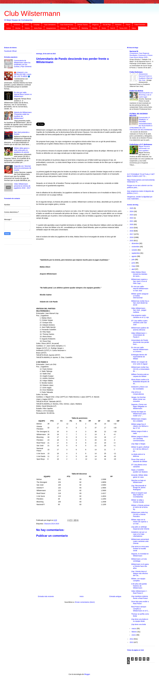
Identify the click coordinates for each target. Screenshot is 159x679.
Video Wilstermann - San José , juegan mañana (138, 310)
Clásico (26, 24)
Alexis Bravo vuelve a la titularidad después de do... (140, 382)
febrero (134, 632)
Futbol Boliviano (136, 72)
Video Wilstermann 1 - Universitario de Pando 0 (139, 335)
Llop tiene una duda (138, 624)
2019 (132, 228)
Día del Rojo (107, 24)
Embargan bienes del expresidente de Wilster (139, 357)
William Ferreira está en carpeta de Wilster (140, 375)
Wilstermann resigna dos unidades (138, 420)
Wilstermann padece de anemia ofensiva (140, 329)
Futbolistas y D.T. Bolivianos (141, 144)
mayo (134, 266)
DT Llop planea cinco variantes (139, 466)
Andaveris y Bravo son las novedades (139, 388)
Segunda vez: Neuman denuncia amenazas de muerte (22, 168)
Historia (27, 28)
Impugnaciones (51, 28)
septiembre (136, 253)
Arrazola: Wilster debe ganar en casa (139, 476)
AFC (7, 24)
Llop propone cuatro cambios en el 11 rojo (140, 316)
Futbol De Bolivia (136, 91)
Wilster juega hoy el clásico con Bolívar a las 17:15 (139, 426)
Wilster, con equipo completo (138, 580)
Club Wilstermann (32, 13)
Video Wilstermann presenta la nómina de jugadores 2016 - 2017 (22, 186)
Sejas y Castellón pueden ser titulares (139, 471)
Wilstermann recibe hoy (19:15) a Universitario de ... (140, 369)
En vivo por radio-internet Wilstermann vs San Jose (139, 289)
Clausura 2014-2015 (51, 524)
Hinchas (17, 28)
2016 (132, 237)
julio (133, 259)
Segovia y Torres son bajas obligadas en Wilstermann (139, 406)
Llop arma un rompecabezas (137, 393)
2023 (132, 215)
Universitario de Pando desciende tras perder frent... (140, 342)
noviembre (136, 247)
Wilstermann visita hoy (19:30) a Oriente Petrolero (139, 514)
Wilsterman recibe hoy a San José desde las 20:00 (140, 303)
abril (133, 269)
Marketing (85, 28)
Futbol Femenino (140, 24)
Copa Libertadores (50, 24)
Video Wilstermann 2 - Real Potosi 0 (139, 592)
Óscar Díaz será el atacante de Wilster (139, 460)
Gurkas (8, 28)
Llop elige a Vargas (138, 444)
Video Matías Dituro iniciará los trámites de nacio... (139, 274)
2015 (132, 241)
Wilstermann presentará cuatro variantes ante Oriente (140, 541)
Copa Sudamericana (66, 24)
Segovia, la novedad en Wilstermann (140, 555)
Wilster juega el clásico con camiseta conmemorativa (139, 439)
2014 (132, 639)
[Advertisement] (75, 39)
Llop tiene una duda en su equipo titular (139, 620)
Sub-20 (112, 28)
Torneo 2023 (123, 28)
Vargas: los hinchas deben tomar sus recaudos (138, 399)
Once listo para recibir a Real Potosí (140, 602)
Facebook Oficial (10, 51)
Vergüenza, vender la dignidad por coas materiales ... (139, 198)
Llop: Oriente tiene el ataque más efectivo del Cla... (139, 573)
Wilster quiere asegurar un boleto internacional (139, 296)
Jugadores (74, 28)
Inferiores (63, 28)
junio (134, 263)
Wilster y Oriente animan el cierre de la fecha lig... (140, 507)
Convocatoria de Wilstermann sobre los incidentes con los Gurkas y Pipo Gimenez (23, 63)
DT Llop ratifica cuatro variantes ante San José (139, 323)
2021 (132, 221)
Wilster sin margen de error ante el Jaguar (139, 363)
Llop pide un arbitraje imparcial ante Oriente (140, 528)
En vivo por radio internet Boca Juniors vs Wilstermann (23, 94)
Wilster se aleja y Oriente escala (137, 501)
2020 (132, 224)
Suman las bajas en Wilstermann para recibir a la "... (138, 414)
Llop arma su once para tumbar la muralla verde (140, 548)
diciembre (135, 243)
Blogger (87, 674)
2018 (132, 231)
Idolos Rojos (38, 28)
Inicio (82, 596)
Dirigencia (95, 24)
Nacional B (134, 51)
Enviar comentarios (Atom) (85, 602)
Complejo (37, 24)
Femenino (118, 24)
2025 (132, 208)
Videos (134, 28)
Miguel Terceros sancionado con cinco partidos (144, 148)
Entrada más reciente (46, 596)
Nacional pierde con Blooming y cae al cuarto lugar (146, 95)
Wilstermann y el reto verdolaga (139, 560)
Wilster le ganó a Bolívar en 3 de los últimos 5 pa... (140, 449)
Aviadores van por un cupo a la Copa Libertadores (139, 534)
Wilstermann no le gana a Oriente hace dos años (140, 566)
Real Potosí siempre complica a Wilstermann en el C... (140, 609)
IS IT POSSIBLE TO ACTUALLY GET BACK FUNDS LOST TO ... (141, 175)
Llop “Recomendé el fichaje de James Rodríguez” (138, 488)
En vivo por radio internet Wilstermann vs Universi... (139, 349)
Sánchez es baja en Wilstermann (138, 481)
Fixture (128, 24)
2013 (132, 642)
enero (134, 635)
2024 (132, 211)
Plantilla (94, 28)
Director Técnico (82, 24)
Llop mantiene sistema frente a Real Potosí (139, 597)
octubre (135, 250)
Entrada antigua (115, 596)
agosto (134, 256)
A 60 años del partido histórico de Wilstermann (139, 586)
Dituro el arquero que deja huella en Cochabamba (139, 495)
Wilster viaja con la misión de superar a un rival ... (139, 522)
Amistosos (17, 24)
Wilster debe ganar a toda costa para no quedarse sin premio (21, 150)
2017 (132, 234)
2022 (132, 218)
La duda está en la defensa (138, 455)
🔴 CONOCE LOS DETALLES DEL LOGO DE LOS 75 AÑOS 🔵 (22, 74)
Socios (104, 28)
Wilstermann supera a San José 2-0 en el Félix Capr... (139, 281)
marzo (134, 628)
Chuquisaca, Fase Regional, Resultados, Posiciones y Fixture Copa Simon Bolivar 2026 (141, 55)
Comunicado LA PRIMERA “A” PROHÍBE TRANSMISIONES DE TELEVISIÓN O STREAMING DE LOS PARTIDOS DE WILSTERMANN (141, 124)
